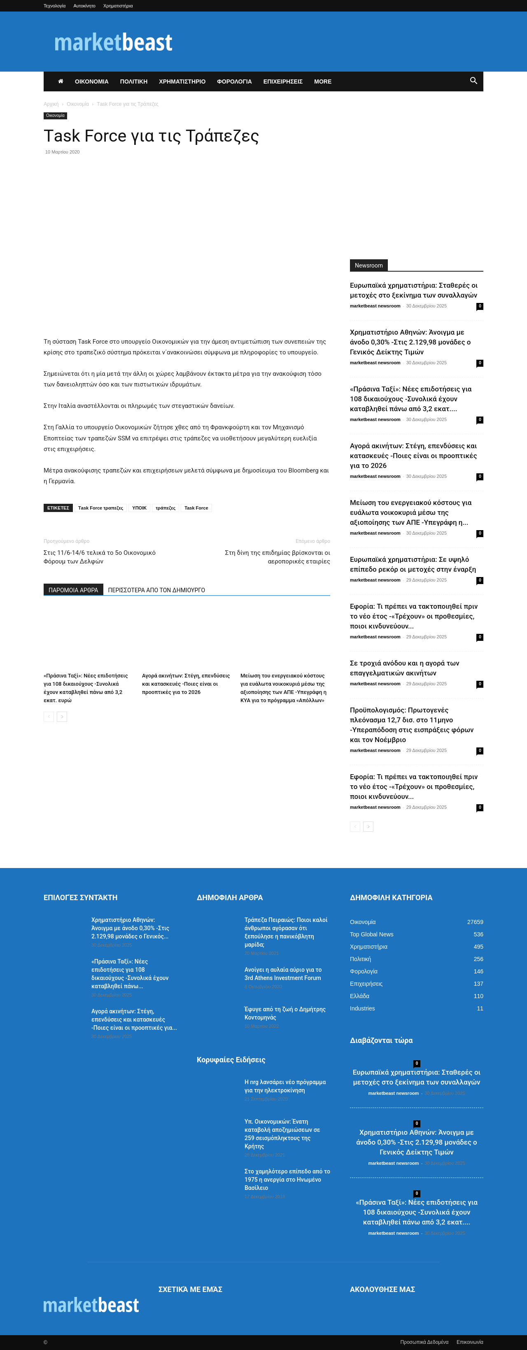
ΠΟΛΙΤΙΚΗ (134, 81)
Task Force (196, 507)
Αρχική (51, 104)
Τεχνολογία (54, 5)
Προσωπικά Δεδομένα (424, 1342)
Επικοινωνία (470, 1342)
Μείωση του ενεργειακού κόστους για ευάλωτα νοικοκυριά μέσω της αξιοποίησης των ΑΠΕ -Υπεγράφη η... (410, 512)
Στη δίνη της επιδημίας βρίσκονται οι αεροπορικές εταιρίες (277, 557)
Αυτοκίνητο (84, 5)
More (322, 81)
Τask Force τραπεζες (100, 507)
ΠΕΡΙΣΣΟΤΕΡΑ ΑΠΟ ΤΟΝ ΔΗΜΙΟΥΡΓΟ (156, 590)
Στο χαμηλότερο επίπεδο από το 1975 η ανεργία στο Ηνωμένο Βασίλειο (287, 1179)
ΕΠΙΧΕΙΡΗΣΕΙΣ (283, 81)
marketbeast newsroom (375, 305)
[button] (473, 82)
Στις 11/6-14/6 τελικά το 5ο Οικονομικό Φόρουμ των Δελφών (100, 557)
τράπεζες (165, 507)
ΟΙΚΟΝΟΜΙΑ (92, 81)
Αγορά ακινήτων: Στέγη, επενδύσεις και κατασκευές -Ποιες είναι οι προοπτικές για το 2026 (186, 684)
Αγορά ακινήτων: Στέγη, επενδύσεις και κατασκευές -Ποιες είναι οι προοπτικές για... (134, 1019)
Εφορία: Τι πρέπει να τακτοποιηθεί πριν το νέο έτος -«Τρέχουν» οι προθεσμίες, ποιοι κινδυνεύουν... (414, 616)
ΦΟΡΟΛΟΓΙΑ (234, 81)
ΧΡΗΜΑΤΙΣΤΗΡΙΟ (182, 81)
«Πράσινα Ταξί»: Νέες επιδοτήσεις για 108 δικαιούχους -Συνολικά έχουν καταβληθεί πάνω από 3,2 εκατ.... (410, 399)
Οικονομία (78, 104)
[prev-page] (49, 717)
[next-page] (62, 717)
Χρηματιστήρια (118, 5)
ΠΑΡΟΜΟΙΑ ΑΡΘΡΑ (73, 590)
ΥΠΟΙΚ (139, 507)
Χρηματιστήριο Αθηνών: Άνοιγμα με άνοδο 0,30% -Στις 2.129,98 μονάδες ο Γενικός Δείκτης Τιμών (410, 342)
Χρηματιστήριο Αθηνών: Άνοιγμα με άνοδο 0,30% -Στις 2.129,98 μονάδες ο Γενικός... (130, 928)
